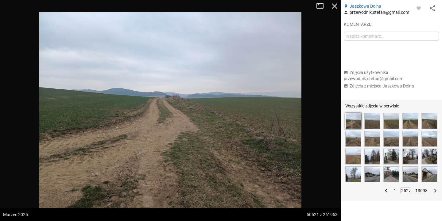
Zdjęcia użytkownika (373, 75)
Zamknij (334, 6)
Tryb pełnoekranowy (322, 6)
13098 (421, 190)
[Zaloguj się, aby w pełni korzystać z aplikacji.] (419, 8)
